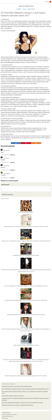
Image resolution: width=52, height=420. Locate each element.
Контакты (3, 414)
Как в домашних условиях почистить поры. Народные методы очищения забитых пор (25, 389)
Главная (18, 9)
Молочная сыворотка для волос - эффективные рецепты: (17, 405)
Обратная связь (5, 418)
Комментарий (5, 184)
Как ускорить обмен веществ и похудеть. (13, 395)
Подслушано (31, 9)
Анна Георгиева (5, 173)
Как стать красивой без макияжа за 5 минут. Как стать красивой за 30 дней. (22, 402)
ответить (12, 154)
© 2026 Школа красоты (6, 412)
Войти (47, 1)
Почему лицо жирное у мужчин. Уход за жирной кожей (17, 386)
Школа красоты (26, 6)
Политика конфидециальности (7, 416)
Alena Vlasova (5, 150)
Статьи (24, 9)
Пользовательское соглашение (11, 414)
